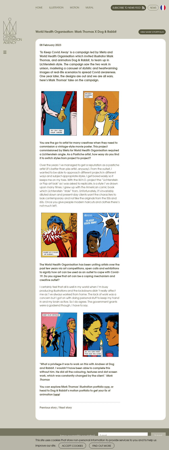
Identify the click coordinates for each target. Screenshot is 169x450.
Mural (89, 7)
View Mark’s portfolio (152, 31)
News (153, 7)
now (107, 386)
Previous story (48, 407)
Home (39, 7)
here (56, 394)
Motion (74, 7)
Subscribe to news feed (127, 7)
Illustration (56, 7)
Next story (65, 407)
